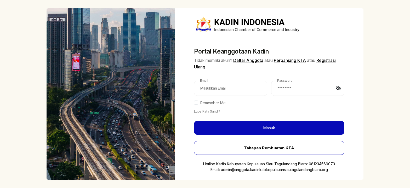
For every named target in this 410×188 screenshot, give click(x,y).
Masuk (269, 127)
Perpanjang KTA (290, 60)
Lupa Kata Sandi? (207, 111)
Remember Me (213, 103)
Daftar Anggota (248, 60)
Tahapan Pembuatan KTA (269, 147)
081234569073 (322, 164)
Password (285, 81)
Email (204, 81)
